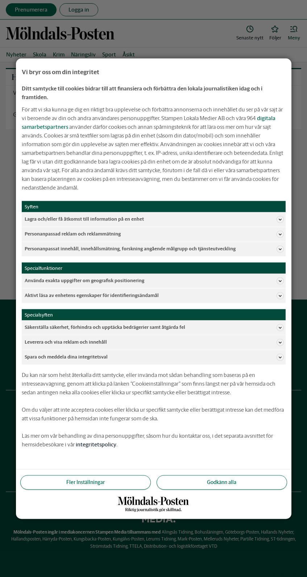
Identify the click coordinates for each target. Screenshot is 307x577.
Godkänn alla (221, 482)
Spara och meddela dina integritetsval (154, 357)
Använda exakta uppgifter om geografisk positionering (154, 280)
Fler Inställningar (85, 482)
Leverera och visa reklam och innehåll (154, 342)
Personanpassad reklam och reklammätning (154, 234)
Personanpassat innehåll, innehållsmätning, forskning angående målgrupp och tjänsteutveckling (154, 249)
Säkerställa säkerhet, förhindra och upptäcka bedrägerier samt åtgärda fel (154, 327)
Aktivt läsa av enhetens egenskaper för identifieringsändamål (154, 295)
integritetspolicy (96, 444)
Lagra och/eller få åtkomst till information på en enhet (154, 219)
